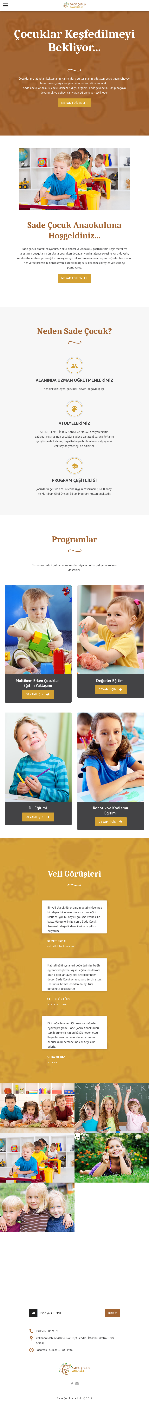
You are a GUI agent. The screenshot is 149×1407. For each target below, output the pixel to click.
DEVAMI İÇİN (38, 694)
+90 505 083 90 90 (47, 1331)
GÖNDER (112, 1312)
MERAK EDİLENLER (74, 103)
